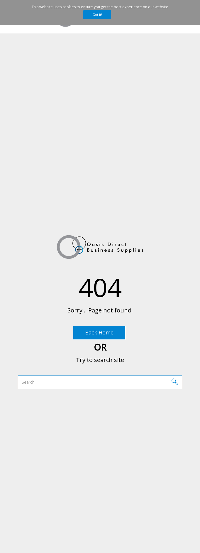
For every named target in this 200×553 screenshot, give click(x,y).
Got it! (97, 14)
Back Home (99, 332)
